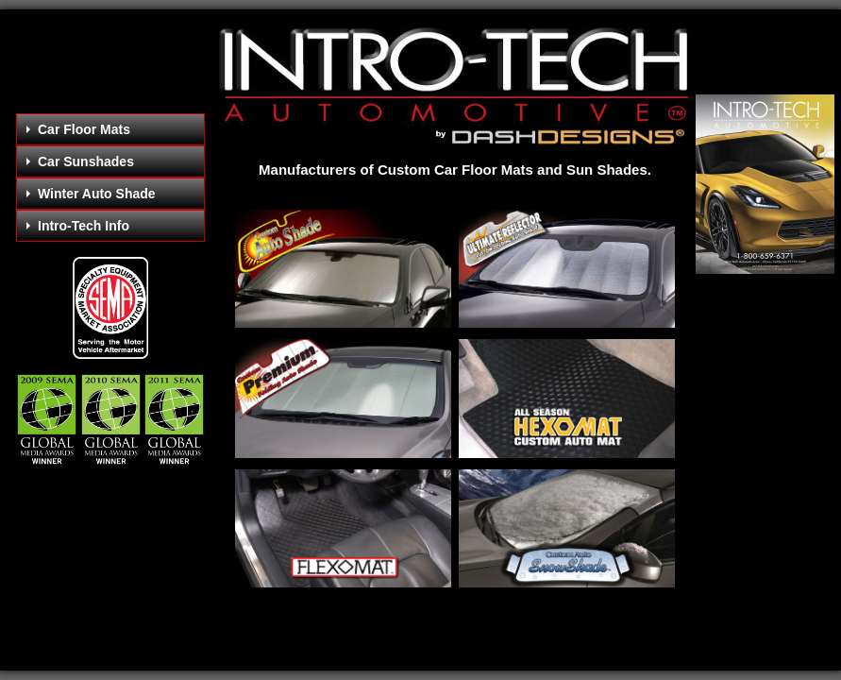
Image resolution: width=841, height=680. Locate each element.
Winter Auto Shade (91, 193)
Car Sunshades (80, 161)
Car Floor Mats (78, 129)
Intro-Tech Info (77, 225)
